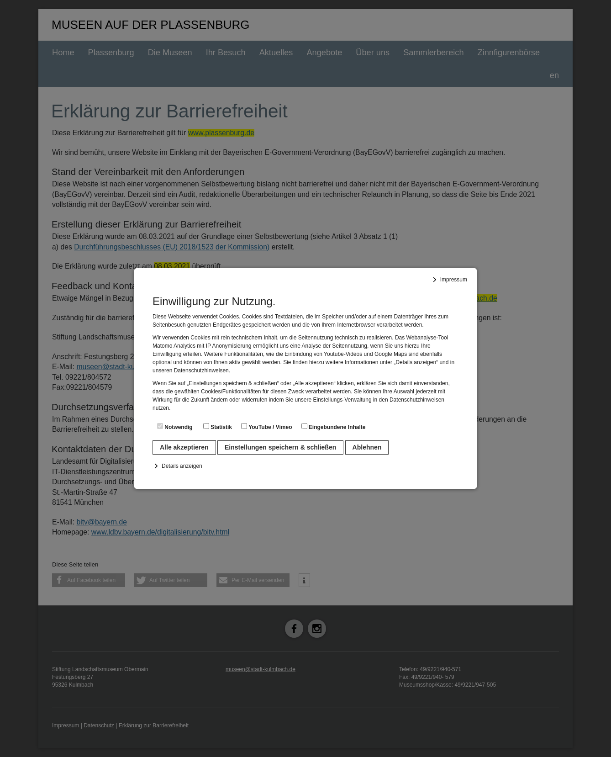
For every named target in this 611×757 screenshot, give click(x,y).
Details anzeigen (182, 466)
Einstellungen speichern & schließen (280, 447)
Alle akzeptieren (184, 447)
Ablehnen (367, 447)
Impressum (453, 279)
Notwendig (175, 426)
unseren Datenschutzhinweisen (191, 370)
